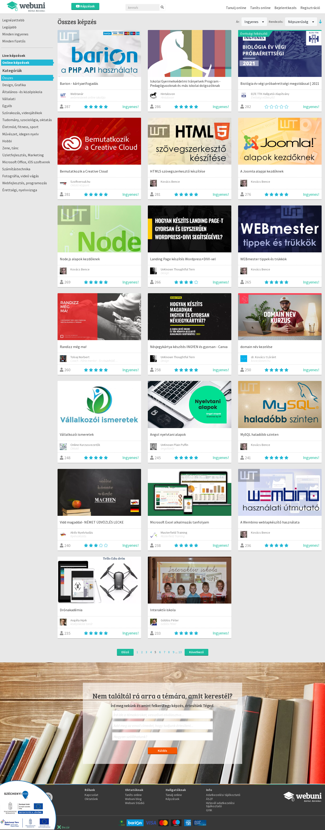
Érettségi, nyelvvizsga (19, 190)
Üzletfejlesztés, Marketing (23, 155)
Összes (7, 78)
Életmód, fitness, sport (20, 126)
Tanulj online (236, 7)
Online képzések (15, 62)
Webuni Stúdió (134, 803)
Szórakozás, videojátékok (22, 113)
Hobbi (7, 141)
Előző (125, 652)
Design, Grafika (14, 85)
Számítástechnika (16, 169)
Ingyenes (254, 21)
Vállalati (8, 99)
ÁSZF (209, 799)
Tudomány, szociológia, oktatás (27, 120)
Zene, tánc (10, 148)
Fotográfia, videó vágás (20, 176)
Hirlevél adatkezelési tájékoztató (220, 804)
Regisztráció (310, 7)
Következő (196, 652)
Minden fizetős (14, 41)
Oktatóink (91, 799)
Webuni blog (133, 799)
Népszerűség (301, 21)
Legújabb (9, 27)
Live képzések (13, 55)
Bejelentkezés (285, 7)
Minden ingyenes (15, 34)
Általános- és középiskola (22, 92)
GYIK (209, 810)
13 (180, 652)
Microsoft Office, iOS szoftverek (26, 162)
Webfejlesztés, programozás (24, 183)
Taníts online (260, 7)
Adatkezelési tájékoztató (223, 795)
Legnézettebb (13, 20)
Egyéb (7, 106)
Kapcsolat (91, 795)
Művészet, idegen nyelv (20, 134)
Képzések (85, 6)
